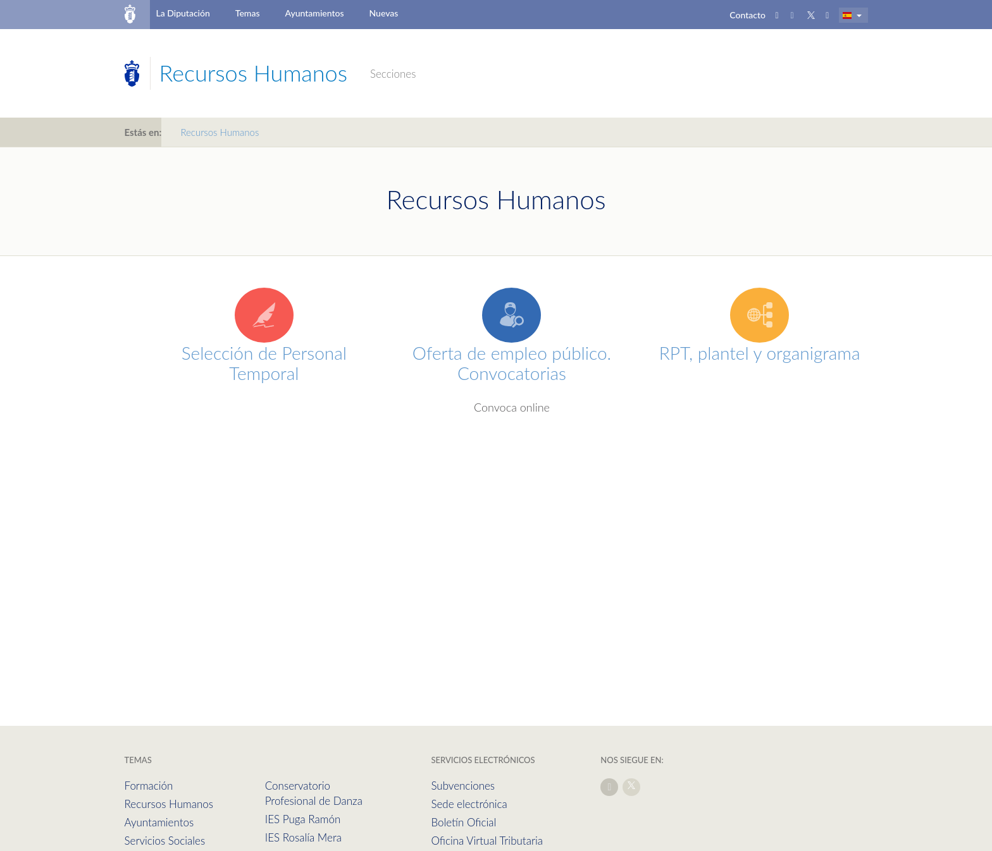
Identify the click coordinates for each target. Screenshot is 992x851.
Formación (149, 785)
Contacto (747, 14)
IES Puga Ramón (303, 819)
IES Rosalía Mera (303, 837)
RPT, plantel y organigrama (759, 353)
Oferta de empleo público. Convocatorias (511, 363)
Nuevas (384, 13)
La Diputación (182, 13)
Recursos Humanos (169, 804)
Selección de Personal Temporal (264, 363)
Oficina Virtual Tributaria (487, 840)
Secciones (393, 73)
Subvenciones (463, 785)
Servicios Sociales (165, 840)
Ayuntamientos (314, 13)
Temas (247, 13)
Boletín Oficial (463, 822)
